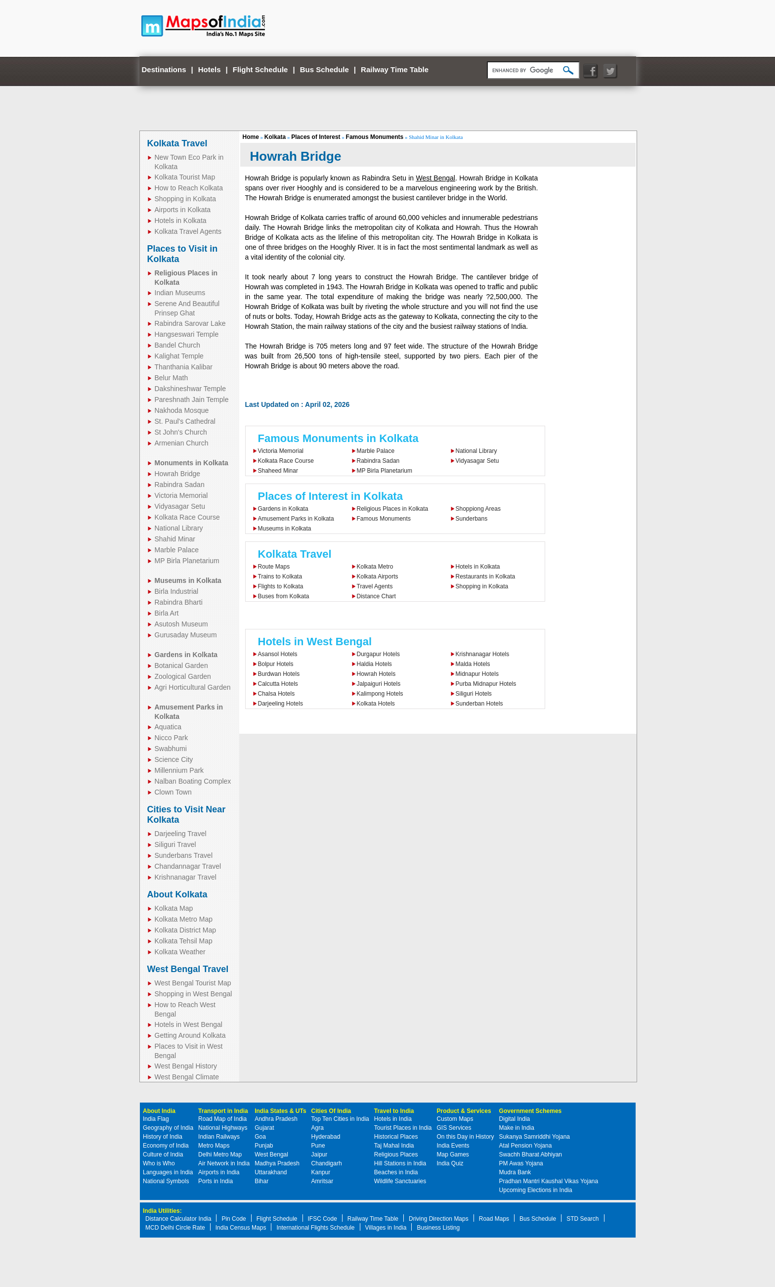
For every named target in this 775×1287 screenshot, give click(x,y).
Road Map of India (222, 1118)
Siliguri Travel (175, 844)
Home (251, 136)
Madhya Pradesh (277, 1163)
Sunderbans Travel (184, 855)
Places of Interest (315, 136)
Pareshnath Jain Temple (192, 399)
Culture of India (163, 1154)
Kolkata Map (174, 908)
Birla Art (167, 613)
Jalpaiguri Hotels (379, 683)
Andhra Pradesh (276, 1118)
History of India (162, 1136)
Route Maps (274, 566)
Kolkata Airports (377, 576)
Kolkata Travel (177, 143)
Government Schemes (530, 1111)
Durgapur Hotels (378, 654)
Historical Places (396, 1136)
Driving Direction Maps (439, 1218)
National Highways (222, 1127)
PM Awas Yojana (521, 1163)
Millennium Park (179, 770)
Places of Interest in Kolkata (330, 496)
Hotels (209, 69)
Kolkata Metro (375, 566)
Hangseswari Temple (187, 334)
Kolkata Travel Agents (188, 231)
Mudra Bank (515, 1172)
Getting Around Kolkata (190, 1035)
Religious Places (396, 1154)
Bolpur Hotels (276, 664)
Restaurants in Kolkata (486, 576)
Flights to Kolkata (280, 586)
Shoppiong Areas (478, 508)
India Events (453, 1145)
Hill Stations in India (400, 1163)
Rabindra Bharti (179, 602)
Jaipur (319, 1154)
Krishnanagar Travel (185, 877)
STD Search (582, 1218)
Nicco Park (171, 738)
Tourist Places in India (403, 1127)
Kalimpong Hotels (380, 693)
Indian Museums (180, 293)
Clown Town (173, 792)
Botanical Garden (181, 665)
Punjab (264, 1145)
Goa (260, 1136)
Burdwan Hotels (279, 673)
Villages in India (386, 1227)
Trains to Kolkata (280, 576)
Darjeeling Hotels (280, 703)
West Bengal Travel (188, 969)
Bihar (261, 1181)
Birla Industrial (177, 591)
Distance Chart (376, 596)
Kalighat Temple (179, 356)
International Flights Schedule (315, 1227)
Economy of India (166, 1145)
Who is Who (159, 1163)
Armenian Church (182, 443)
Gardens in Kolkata (283, 508)
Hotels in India (393, 1118)
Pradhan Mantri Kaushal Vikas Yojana (549, 1181)
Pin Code (233, 1218)
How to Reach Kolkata (189, 188)
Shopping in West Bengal (193, 994)
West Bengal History (186, 1066)
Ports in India (215, 1181)
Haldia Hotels (374, 664)
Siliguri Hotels (474, 693)
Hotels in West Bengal (188, 1024)
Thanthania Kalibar (184, 367)
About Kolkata (177, 894)
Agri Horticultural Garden (193, 687)
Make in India (516, 1127)
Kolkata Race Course (187, 517)
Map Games (453, 1154)
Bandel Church (178, 345)
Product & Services (464, 1111)
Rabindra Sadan (180, 484)
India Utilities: (162, 1210)
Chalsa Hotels (276, 693)
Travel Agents (375, 586)
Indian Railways (219, 1136)
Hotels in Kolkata (181, 220)
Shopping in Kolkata (185, 199)
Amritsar (322, 1181)
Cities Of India (331, 1111)
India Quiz (450, 1163)
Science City (174, 759)
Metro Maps (213, 1145)
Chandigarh (326, 1163)
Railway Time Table (395, 69)
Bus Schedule (324, 69)
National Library (179, 528)
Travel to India (394, 1111)
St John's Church (181, 432)
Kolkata (275, 136)
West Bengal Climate (187, 1077)
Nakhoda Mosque (182, 410)
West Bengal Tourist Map (193, 983)
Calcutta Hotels (278, 683)
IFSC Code (322, 1218)
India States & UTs (280, 1111)
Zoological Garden (183, 676)
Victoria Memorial (181, 495)
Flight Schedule (260, 69)
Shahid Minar (175, 539)
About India (159, 1111)
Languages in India (168, 1172)
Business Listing (438, 1227)
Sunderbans (472, 518)
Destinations (164, 69)
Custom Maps (455, 1118)
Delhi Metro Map (220, 1154)
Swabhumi (171, 749)
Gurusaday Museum (186, 635)
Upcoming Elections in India (535, 1190)
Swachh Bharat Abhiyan (530, 1154)
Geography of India (168, 1127)
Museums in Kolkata (284, 528)
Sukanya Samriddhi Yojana (534, 1136)
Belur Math (171, 378)
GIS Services (454, 1127)
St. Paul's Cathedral (185, 421)
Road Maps (494, 1218)
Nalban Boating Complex (193, 781)
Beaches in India (396, 1172)
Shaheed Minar (278, 470)
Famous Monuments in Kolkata (338, 438)
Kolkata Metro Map (184, 919)
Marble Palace (177, 550)
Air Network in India (224, 1163)
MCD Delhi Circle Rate (175, 1227)
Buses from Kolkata (283, 596)
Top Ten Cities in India (340, 1118)
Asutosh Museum (181, 624)
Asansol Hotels (278, 654)
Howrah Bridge (178, 474)
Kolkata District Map (185, 930)
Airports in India (218, 1172)
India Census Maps (240, 1227)
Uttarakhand (271, 1172)
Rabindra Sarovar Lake (190, 323)
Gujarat (264, 1127)
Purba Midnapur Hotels (486, 683)
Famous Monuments (375, 136)
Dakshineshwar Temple (190, 389)
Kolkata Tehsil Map (184, 941)
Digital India (514, 1118)
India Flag (156, 1118)
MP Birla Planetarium (187, 561)
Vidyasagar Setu (180, 506)
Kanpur (321, 1172)
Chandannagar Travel (188, 866)
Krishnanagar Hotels (483, 654)
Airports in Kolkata (183, 210)
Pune (318, 1145)
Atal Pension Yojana (525, 1145)
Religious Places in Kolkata (393, 508)
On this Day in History (465, 1136)
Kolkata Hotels (376, 703)
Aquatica (168, 727)
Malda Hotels (473, 664)
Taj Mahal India (394, 1145)
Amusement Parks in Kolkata (296, 518)
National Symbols (166, 1181)
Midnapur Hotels (477, 673)
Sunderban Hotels (479, 703)
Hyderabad (326, 1136)
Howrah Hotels (376, 673)
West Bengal (435, 178)
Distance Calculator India (178, 1218)
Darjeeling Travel (181, 834)
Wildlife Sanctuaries (400, 1181)
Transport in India (223, 1111)
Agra (317, 1127)
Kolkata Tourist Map (185, 177)
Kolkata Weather (180, 952)
